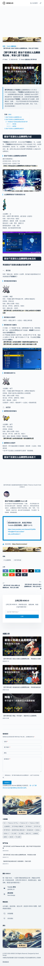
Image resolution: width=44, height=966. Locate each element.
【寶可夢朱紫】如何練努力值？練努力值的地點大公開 (19, 344)
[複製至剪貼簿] (25, 574)
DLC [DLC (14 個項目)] (5, 823)
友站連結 (10, 918)
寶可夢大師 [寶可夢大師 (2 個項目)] (37, 826)
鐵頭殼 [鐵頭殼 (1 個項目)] (11, 837)
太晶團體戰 (7, 560)
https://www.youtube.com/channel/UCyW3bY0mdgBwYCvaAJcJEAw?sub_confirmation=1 (22, 532)
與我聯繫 (10, 913)
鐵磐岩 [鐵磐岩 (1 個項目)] (5, 837)
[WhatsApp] (5, 574)
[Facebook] (5, 570)
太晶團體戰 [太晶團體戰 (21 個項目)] (7, 826)
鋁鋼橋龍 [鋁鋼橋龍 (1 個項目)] (35, 833)
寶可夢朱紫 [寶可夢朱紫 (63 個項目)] (7, 830)
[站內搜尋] (34, 3)
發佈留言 (7, 782)
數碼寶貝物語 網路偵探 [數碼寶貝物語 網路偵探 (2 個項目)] (18, 830)
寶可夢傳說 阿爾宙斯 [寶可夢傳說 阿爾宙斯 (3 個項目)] (17, 826)
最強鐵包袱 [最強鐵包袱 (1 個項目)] (30, 830)
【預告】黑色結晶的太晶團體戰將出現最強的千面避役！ (20, 166)
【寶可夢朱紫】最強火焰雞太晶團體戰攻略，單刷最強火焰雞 (22, 659)
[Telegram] (37, 570)
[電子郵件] (18, 574)
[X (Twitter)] (31, 570)
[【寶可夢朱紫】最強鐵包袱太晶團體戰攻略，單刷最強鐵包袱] (22, 674)
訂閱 (22, 616)
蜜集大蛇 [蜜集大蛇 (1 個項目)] (28, 833)
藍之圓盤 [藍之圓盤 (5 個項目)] (21, 833)
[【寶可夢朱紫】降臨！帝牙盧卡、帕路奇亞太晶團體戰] (22, 703)
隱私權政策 (6, 962)
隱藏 (10, 114)
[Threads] (18, 570)
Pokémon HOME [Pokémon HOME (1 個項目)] (34, 823)
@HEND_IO (10, 889)
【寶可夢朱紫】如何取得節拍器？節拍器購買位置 (18, 438)
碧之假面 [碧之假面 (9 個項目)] (14, 833)
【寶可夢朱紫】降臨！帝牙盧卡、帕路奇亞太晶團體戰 (19, 716)
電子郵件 (7, 747)
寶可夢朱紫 (33, 59)
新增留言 (7, 759)
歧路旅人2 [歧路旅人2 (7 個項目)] (6, 833)
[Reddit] (12, 574)
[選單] (40, 3)
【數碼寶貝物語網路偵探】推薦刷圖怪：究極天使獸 (17, 861)
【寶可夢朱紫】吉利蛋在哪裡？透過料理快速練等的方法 (20, 342)
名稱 (6, 742)
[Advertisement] (22, 19)
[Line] (12, 570)
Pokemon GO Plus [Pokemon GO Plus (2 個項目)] (13, 823)
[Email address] (22, 612)
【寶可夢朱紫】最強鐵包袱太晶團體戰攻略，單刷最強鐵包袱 (22, 687)
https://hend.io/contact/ (19, 544)
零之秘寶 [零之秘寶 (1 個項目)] (18, 837)
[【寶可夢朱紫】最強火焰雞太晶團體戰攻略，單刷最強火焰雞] (22, 646)
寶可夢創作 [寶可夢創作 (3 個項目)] (29, 826)
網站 (5, 753)
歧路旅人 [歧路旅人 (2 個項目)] (37, 830)
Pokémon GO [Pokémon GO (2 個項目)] (24, 823)
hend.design (11, 895)
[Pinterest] (25, 570)
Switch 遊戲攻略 (25, 59)
